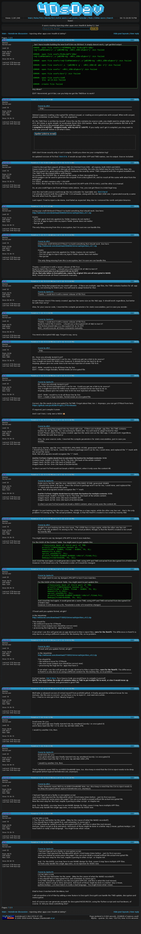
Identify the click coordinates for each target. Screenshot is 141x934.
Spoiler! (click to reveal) (45, 140)
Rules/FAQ (38, 18)
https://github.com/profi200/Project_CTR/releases (54, 412)
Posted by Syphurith (45, 298)
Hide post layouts (121, 34)
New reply (134, 34)
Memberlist (49, 18)
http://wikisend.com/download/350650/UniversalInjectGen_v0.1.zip (61, 219)
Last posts (73, 18)
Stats (90, 18)
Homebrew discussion (17, 34)
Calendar (83, 18)
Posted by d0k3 (44, 112)
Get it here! (103, 198)
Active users (61, 18)
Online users (99, 18)
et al (52, 931)
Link (132, 40)
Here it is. (63, 163)
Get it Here (51, 690)
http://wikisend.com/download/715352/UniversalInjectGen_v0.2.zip (61, 630)
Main (30, 18)
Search (110, 18)
